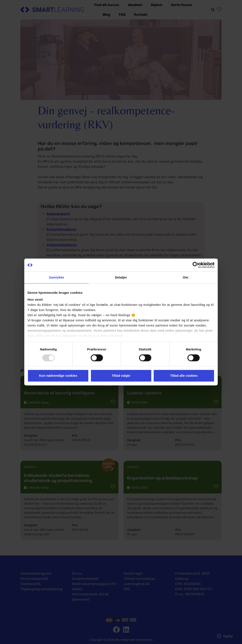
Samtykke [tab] (56, 277)
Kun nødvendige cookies (58, 376)
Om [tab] (185, 277)
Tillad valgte (121, 376)
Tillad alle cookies (184, 376)
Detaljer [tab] (121, 277)
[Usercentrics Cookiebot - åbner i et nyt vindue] (195, 265)
